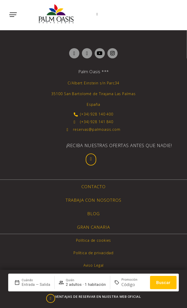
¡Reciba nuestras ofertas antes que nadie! (119, 145)
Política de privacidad (93, 252)
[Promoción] (133, 284)
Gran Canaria (93, 227)
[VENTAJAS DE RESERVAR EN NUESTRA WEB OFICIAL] (50, 298)
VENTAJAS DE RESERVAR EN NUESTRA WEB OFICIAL (98, 296)
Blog (93, 213)
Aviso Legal (93, 265)
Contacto (93, 186)
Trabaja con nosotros (93, 200)
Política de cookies (93, 240)
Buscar (163, 282)
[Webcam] (98, 14)
